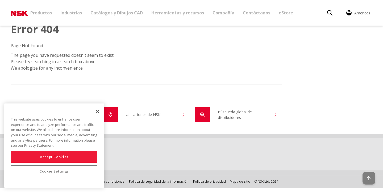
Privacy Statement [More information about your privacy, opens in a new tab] (38, 145)
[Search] (330, 13)
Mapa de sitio (240, 181)
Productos (41, 13)
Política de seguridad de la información (158, 181)
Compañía (223, 13)
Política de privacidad (209, 181)
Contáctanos (256, 13)
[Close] (97, 111)
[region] (54, 145)
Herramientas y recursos (177, 13)
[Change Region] (359, 13)
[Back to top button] (366, 172)
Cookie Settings (54, 171)
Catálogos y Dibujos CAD (116, 13)
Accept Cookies (54, 156)
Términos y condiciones (106, 181)
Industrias (71, 13)
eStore (286, 13)
